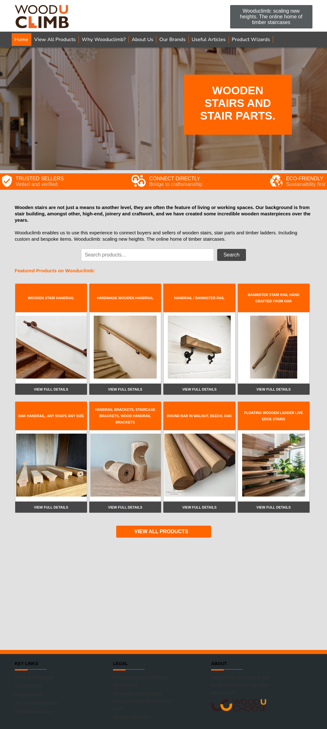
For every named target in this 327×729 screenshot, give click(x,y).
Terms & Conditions (34, 677)
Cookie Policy (28, 686)
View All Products (55, 39)
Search (231, 254)
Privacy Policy (28, 694)
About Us (142, 39)
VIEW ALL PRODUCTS (161, 531)
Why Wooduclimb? (104, 39)
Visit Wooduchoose (34, 711)
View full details (51, 389)
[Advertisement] (163, 593)
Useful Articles (209, 39)
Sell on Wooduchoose (36, 703)
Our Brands (172, 39)
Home (21, 39)
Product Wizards (251, 39)
